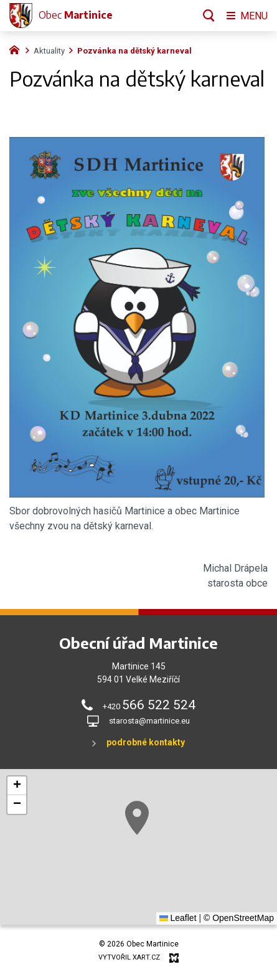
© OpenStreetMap (239, 918)
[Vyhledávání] (209, 15)
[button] (150, 826)
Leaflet (178, 918)
